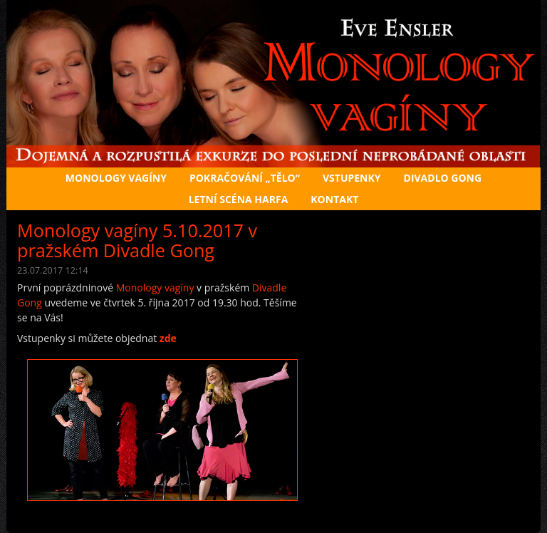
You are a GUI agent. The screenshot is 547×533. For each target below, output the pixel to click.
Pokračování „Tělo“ (244, 178)
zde (168, 338)
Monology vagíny (155, 287)
